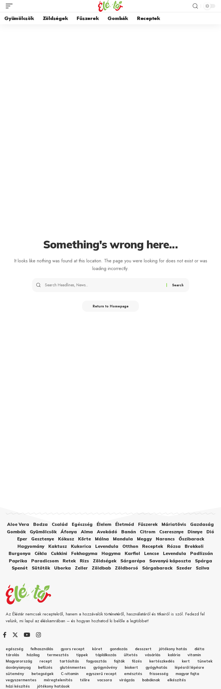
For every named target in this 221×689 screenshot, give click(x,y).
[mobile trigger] (10, 6)
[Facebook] (4, 635)
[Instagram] (39, 635)
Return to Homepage (110, 306)
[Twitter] (15, 635)
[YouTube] (27, 635)
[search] (195, 6)
